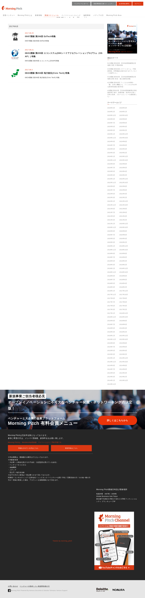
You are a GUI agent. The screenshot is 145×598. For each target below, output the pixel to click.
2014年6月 (123, 369)
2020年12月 (123, 223)
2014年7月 (111, 369)
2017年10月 (123, 294)
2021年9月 (111, 209)
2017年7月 (111, 302)
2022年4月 (123, 194)
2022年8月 (123, 186)
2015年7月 (111, 347)
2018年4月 (123, 283)
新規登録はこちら (71, 448)
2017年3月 (111, 309)
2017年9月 (111, 298)
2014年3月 (111, 377)
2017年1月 (111, 313)
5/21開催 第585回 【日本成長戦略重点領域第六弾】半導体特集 (121, 64)
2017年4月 (123, 306)
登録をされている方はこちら (28, 448)
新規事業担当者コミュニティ (104, 4)
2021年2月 (123, 220)
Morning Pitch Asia (113, 15)
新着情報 (38, 15)
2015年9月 (111, 343)
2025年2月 (123, 130)
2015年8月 (123, 343)
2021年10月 (123, 205)
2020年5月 (111, 238)
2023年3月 (111, 175)
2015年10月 (123, 339)
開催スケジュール (52, 15)
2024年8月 (123, 141)
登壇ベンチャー (9, 15)
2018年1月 (111, 291)
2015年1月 (111, 358)
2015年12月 (123, 335)
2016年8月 (123, 321)
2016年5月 (111, 328)
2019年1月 (111, 268)
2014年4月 (123, 373)
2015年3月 (111, 354)
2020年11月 (111, 227)
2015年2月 (123, 354)
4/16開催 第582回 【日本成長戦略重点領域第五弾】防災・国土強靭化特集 (121, 78)
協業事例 (87, 15)
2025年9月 (111, 119)
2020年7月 (111, 235)
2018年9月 (111, 276)
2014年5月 (111, 373)
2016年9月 (111, 321)
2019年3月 (111, 265)
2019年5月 (111, 261)
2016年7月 (111, 324)
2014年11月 (111, 362)
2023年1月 (111, 179)
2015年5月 (111, 350)
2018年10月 (123, 272)
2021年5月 (111, 216)
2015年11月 (111, 339)
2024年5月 (111, 149)
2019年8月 (123, 253)
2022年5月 (111, 194)
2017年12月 (123, 291)
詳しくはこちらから (117, 420)
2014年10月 (123, 362)
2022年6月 (123, 190)
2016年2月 (123, 332)
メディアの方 (98, 15)
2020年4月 (123, 238)
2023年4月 (123, 171)
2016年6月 (123, 324)
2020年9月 (111, 231)
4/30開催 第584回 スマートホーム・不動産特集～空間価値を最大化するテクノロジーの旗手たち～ (122, 71)
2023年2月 (123, 175)
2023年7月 (111, 167)
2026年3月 (123, 108)
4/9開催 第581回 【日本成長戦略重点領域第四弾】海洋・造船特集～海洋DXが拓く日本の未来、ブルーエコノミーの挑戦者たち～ (122, 94)
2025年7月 (111, 123)
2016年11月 (111, 317)
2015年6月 (123, 347)
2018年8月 (123, 276)
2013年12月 (123, 380)
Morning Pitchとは (25, 15)
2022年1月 (111, 201)
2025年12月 (111, 115)
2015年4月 (123, 350)
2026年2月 (111, 111)
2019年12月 (123, 246)
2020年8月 (123, 231)
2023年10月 (123, 160)
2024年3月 (111, 153)
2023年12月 (123, 156)
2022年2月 (123, 197)
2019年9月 (111, 253)
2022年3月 (111, 197)
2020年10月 (123, 227)
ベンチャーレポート (81, 4)
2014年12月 (123, 358)
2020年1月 (111, 246)
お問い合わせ (13, 586)
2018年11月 (111, 272)
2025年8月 (123, 119)
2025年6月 (123, 123)
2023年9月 (111, 164)
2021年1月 (111, 223)
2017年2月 (123, 309)
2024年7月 (111, 145)
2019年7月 (111, 257)
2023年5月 (111, 171)
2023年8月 (123, 164)
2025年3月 (111, 130)
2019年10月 (123, 250)
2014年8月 (123, 365)
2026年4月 (111, 108)
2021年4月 (123, 216)
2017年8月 (123, 298)
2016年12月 (123, 313)
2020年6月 (123, 235)
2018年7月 (111, 279)
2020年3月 (111, 242)
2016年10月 (123, 317)
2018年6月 (123, 279)
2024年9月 (111, 141)
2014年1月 (111, 380)
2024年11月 (111, 138)
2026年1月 (123, 111)
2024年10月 (123, 138)
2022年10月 (123, 182)
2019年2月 (123, 265)
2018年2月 (123, 287)
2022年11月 (111, 182)
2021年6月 (123, 212)
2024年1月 (111, 156)
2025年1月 (111, 134)
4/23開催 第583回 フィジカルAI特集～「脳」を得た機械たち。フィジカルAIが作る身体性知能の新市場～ (122, 84)
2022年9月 (111, 186)
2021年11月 (111, 205)
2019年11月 (111, 250)
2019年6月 (123, 257)
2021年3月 (111, 220)
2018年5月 (111, 283)
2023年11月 (111, 160)
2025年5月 (111, 126)
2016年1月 (111, 335)
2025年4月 (123, 126)
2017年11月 (111, 294)
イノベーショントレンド (71, 15)
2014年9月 (111, 365)
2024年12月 (123, 134)
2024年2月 (123, 153)
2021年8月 (123, 209)
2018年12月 (123, 268)
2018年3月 (111, 287)
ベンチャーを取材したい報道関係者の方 (35, 586)
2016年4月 (123, 328)
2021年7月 (111, 212)
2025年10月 (123, 115)
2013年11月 (111, 384)
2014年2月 (123, 377)
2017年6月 (123, 302)
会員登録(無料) (124, 4)
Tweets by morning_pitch (62, 541)
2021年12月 (123, 201)
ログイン (138, 4)
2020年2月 (123, 242)
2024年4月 (123, 149)
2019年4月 (123, 261)
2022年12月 (123, 179)
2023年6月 (123, 167)
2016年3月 (111, 332)
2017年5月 (111, 306)
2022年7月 (111, 190)
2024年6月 (123, 145)
